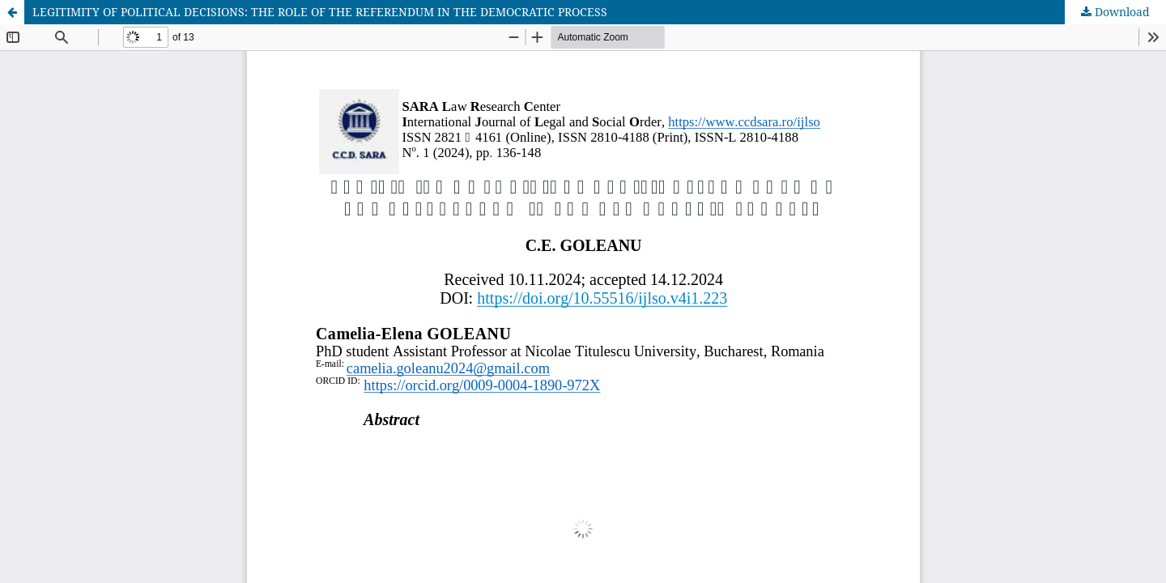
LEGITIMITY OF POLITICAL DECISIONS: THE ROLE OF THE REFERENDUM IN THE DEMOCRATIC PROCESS (319, 11)
